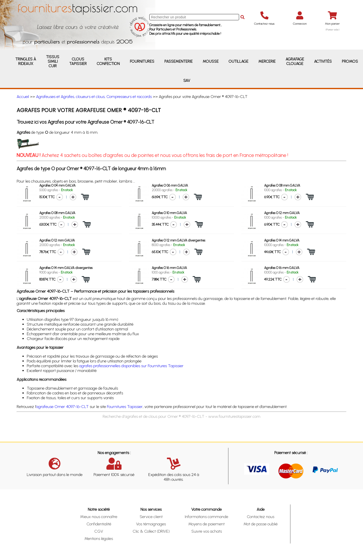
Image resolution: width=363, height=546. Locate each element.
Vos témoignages (151, 524)
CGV (98, 531)
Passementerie (178, 61)
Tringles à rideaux (25, 61)
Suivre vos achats (206, 531)
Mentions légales (98, 538)
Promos (350, 61)
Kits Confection (108, 61)
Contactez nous (260, 516)
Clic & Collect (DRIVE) (151, 531)
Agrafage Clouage (295, 61)
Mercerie (267, 61)
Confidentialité (98, 524)
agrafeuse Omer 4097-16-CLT (62, 406)
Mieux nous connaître (98, 516)
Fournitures (142, 61)
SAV (186, 80)
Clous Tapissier (78, 61)
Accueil (23, 96)
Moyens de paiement (206, 524)
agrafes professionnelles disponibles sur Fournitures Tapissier (131, 365)
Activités (323, 61)
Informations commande (206, 516)
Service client (151, 516)
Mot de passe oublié (261, 524)
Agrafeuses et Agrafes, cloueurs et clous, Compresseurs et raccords (94, 96)
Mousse (211, 61)
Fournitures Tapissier (125, 406)
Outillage (238, 61)
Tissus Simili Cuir (52, 61)
